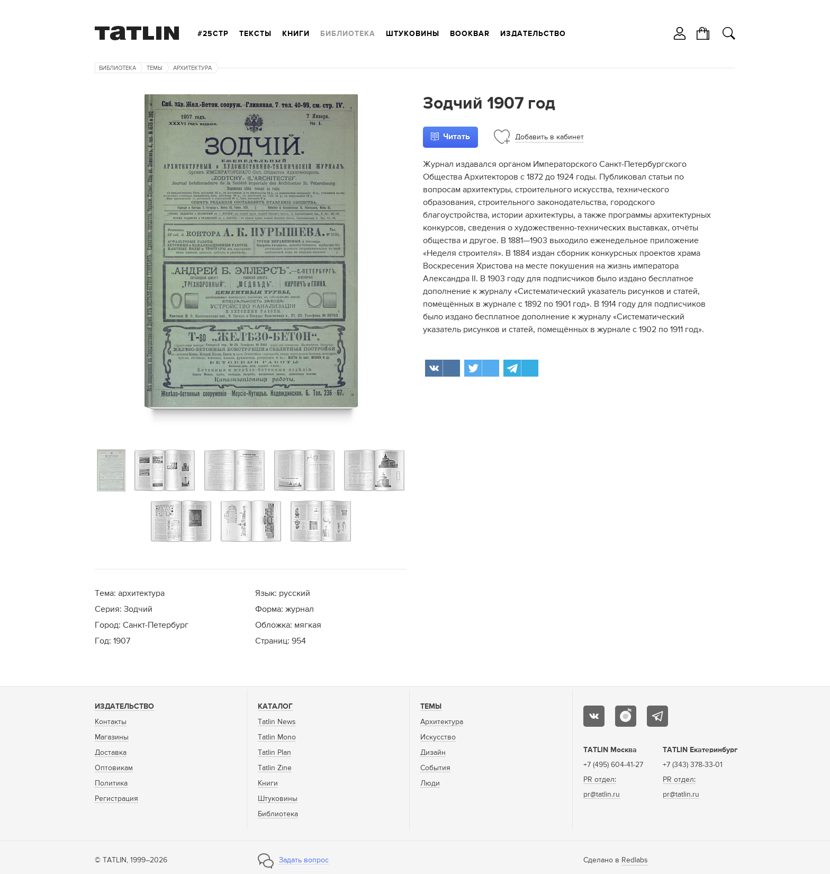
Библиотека (347, 34)
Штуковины (412, 34)
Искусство (438, 737)
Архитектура (192, 68)
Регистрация (116, 798)
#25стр (213, 34)
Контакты (111, 722)
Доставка (111, 752)
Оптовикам (114, 768)
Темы (155, 68)
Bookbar (470, 34)
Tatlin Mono (277, 737)
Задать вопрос (304, 860)
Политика (111, 783)
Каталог (275, 706)
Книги (296, 34)
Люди (430, 783)
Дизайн (433, 752)
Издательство (533, 34)
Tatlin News (277, 722)
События (435, 768)
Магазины (112, 737)
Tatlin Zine (275, 768)
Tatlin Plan (274, 752)
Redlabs (634, 860)
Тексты (255, 34)
